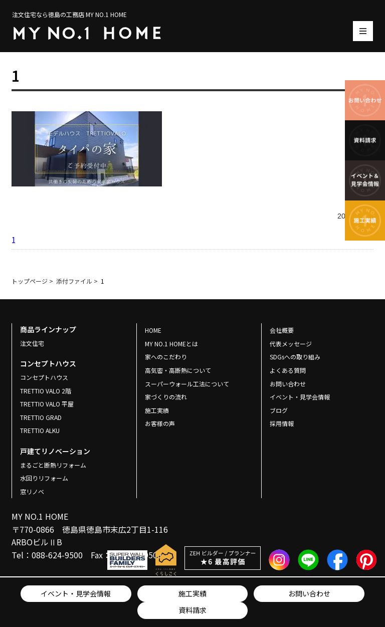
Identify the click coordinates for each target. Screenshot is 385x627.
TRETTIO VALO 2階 (45, 390)
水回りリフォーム (44, 478)
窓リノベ (32, 491)
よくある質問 (288, 370)
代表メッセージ (291, 343)
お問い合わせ (309, 593)
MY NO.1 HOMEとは (171, 343)
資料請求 (192, 610)
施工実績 (192, 593)
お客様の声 (160, 423)
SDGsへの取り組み (295, 356)
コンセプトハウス (44, 377)
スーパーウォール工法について (187, 383)
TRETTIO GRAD (41, 417)
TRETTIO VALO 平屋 (47, 403)
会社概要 (282, 330)
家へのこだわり (166, 356)
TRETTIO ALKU (40, 430)
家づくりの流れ (166, 396)
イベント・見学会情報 (76, 593)
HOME (153, 330)
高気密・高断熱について (178, 370)
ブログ (279, 410)
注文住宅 (32, 343)
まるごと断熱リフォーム (53, 465)
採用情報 (282, 423)
